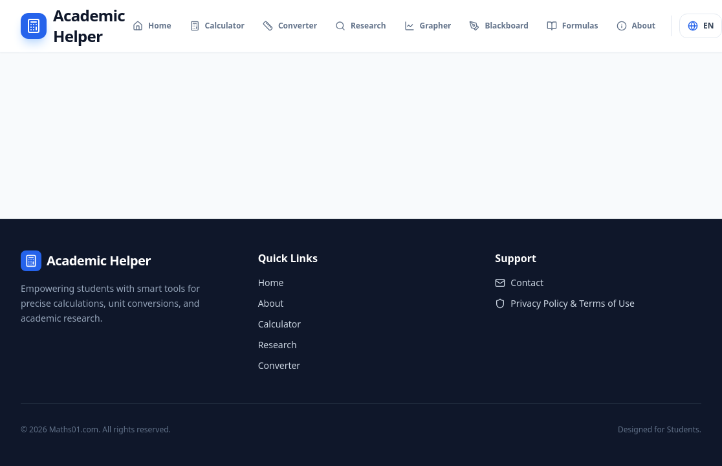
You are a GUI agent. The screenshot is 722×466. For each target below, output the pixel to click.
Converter (279, 365)
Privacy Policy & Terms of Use (565, 303)
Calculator (279, 324)
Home (271, 282)
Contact (519, 282)
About (271, 303)
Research (277, 344)
